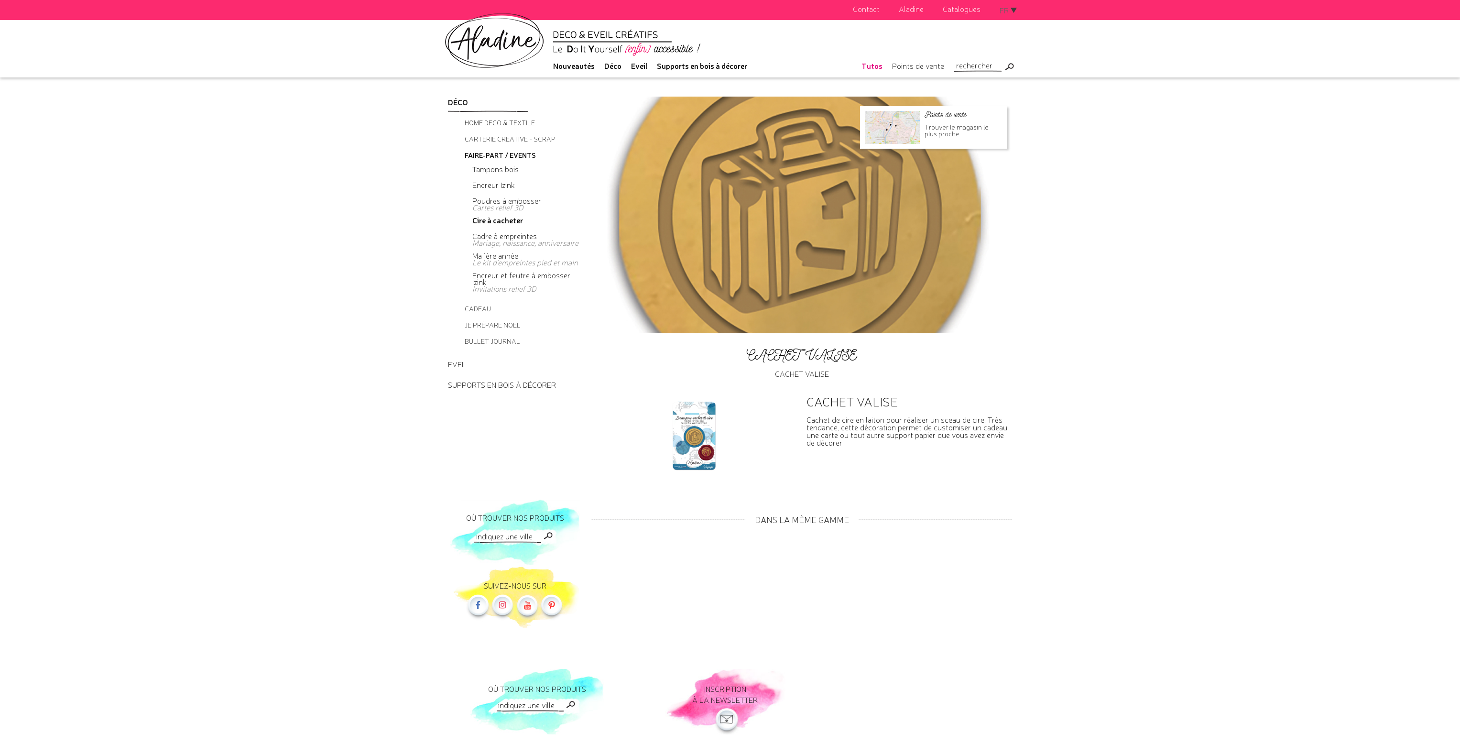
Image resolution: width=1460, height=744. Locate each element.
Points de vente (918, 65)
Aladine (911, 8)
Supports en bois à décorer (702, 65)
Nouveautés (574, 65)
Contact (866, 8)
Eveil (639, 65)
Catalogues (962, 8)
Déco (612, 65)
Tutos (872, 65)
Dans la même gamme (802, 519)
